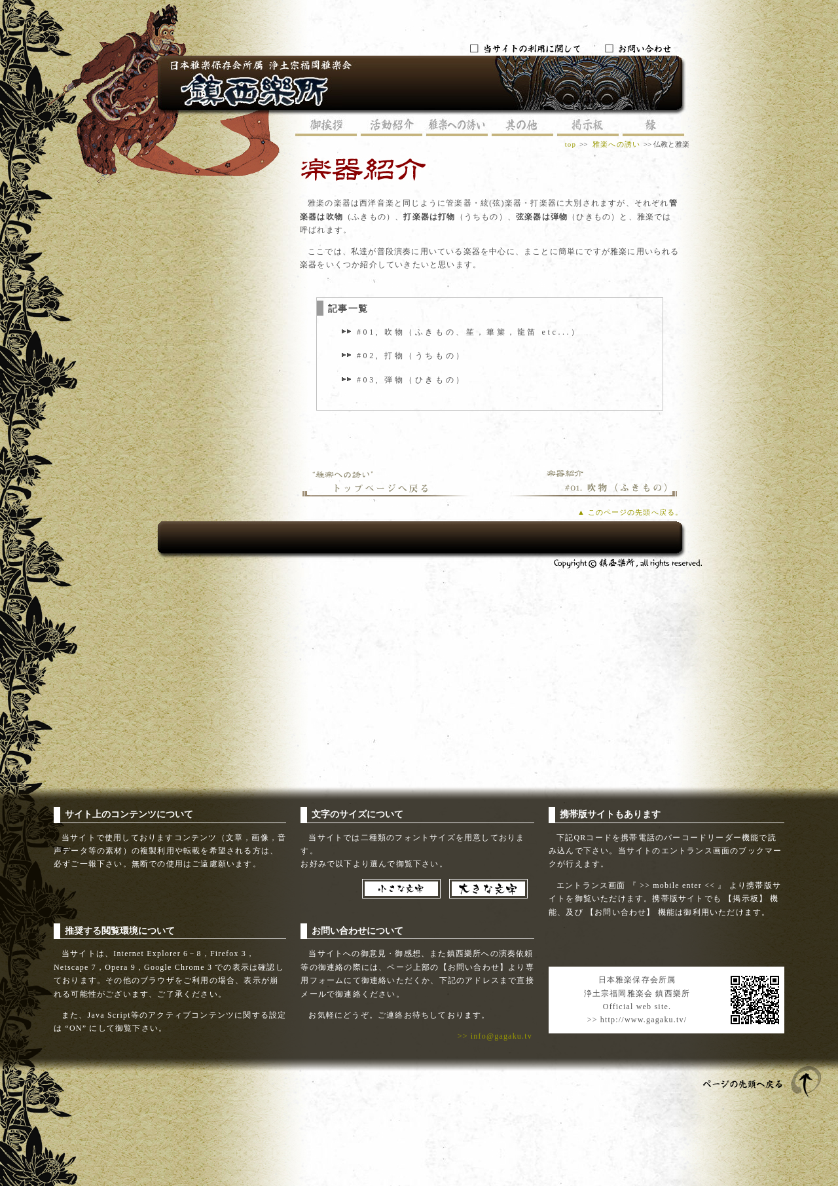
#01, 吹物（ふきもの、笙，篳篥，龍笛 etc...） (469, 332)
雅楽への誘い (457, 126)
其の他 (522, 126)
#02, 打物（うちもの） (411, 355)
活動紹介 (391, 126)
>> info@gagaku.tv (495, 1036)
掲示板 (588, 126)
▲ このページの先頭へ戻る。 (630, 512)
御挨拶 (326, 126)
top (570, 144)
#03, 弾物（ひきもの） (411, 379)
